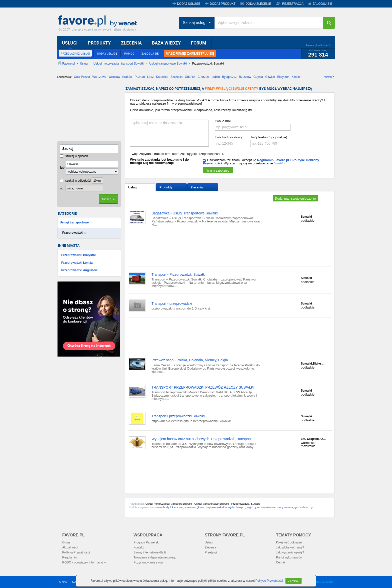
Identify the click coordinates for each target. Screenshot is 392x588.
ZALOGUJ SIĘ (322, 4)
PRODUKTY (99, 43)
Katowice (162, 77)
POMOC (129, 53)
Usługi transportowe (74, 222)
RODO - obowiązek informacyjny (84, 562)
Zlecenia (197, 187)
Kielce (296, 77)
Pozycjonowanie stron (148, 562)
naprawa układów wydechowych (225, 507)
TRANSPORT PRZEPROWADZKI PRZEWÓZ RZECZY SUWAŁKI (203, 387)
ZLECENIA (131, 43)
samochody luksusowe (169, 507)
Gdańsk (190, 77)
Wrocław (114, 77)
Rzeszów (245, 77)
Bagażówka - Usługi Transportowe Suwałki (185, 213)
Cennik (280, 562)
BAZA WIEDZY (166, 43)
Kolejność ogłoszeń (289, 542)
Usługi (133, 187)
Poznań (140, 77)
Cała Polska (82, 77)
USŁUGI (70, 43)
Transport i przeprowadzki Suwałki (178, 416)
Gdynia (258, 77)
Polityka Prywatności (76, 552)
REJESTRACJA (293, 4)
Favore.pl (98, 21)
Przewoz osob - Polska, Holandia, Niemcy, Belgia (190, 360)
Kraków (127, 77)
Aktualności (70, 547)
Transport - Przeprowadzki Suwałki (179, 274)
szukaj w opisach (74, 156)
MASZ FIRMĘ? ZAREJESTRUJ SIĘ (190, 53)
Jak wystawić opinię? (290, 552)
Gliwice (270, 77)
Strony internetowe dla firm (151, 552)
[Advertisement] (82, 112)
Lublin (216, 77)
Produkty (166, 187)
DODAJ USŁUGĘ (188, 4)
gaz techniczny (303, 507)
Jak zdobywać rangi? (290, 547)
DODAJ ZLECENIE (258, 4)
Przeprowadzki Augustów (79, 270)
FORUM (198, 43)
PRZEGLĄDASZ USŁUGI (75, 53)
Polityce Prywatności (269, 580)
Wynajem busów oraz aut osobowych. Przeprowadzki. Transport (201, 439)
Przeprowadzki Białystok (78, 255)
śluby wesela (285, 507)
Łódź (150, 77)
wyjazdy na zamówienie (261, 507)
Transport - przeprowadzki (172, 304)
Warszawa (99, 77)
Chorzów (203, 77)
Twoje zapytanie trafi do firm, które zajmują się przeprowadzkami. (177, 153)
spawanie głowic (194, 507)
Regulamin (69, 557)
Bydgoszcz (229, 77)
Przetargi (211, 552)
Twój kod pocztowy (228, 137)
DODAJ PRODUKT (223, 4)
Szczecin (176, 77)
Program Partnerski (146, 542)
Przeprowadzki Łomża (76, 262)
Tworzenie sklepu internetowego (155, 557)
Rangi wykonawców (289, 557)
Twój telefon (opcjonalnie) (268, 137)
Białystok (283, 77)
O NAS (63, 581)
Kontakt (139, 547)
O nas (66, 542)
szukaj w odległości (75, 180)
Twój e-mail (223, 121)
